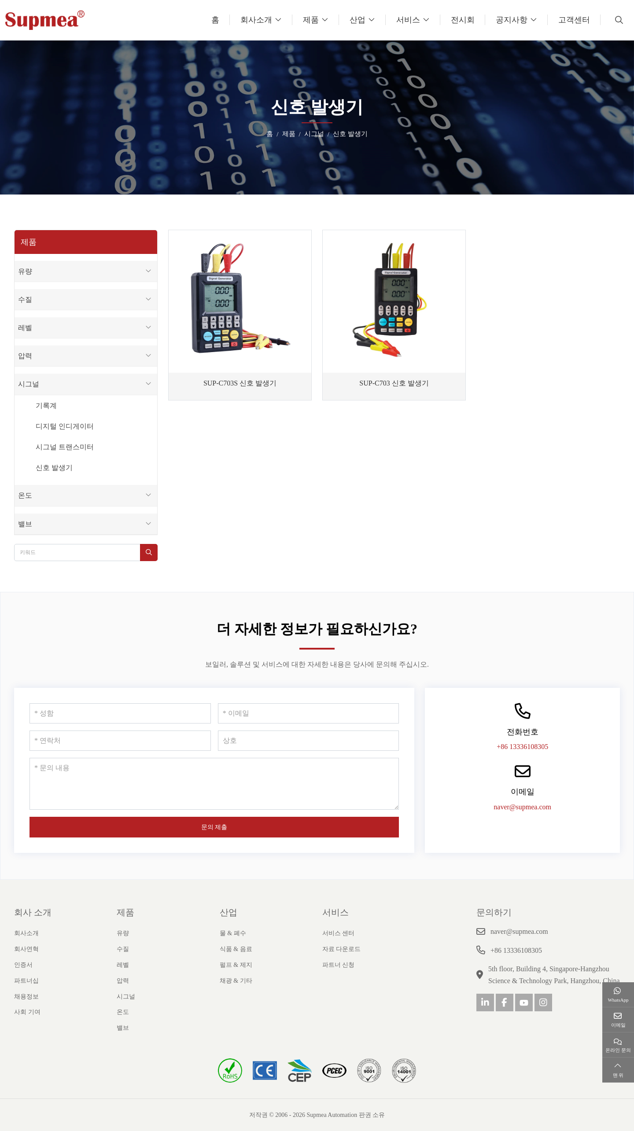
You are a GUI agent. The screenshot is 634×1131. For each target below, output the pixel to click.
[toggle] (148, 271)
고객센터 (574, 19)
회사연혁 (26, 949)
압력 (25, 356)
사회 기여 (27, 1012)
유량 (25, 271)
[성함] (120, 713)
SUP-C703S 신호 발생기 (239, 383)
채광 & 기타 (236, 980)
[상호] (308, 741)
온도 (25, 495)
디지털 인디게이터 (65, 426)
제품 (311, 19)
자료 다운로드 (341, 949)
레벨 (25, 327)
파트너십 (26, 980)
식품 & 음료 (236, 949)
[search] (618, 20)
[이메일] (308, 713)
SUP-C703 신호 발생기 (393, 383)
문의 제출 (214, 827)
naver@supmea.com (522, 807)
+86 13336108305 (522, 746)
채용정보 (26, 996)
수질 (25, 299)
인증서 (23, 965)
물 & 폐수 (233, 933)
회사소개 (256, 19)
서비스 (408, 19)
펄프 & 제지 (236, 965)
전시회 (463, 19)
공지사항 (511, 19)
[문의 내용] (214, 784)
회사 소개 (33, 912)
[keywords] (77, 552)
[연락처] (120, 741)
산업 (357, 19)
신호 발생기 (54, 467)
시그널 (28, 384)
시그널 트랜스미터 (65, 447)
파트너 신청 (338, 965)
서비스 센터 (338, 933)
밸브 (25, 524)
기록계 (46, 405)
